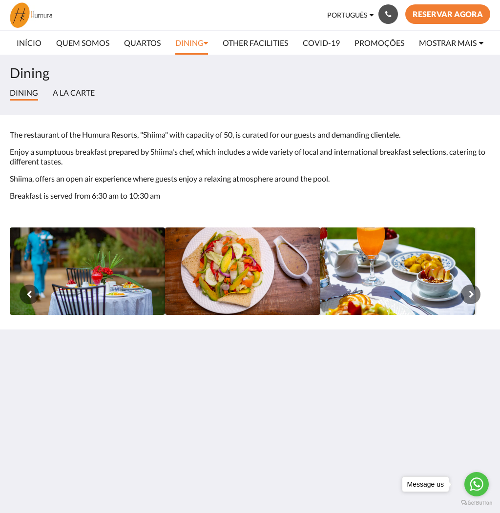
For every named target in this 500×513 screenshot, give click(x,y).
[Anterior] (29, 294)
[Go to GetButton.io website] (476, 503)
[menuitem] (29, 43)
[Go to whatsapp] (476, 484)
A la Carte (74, 92)
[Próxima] (470, 294)
